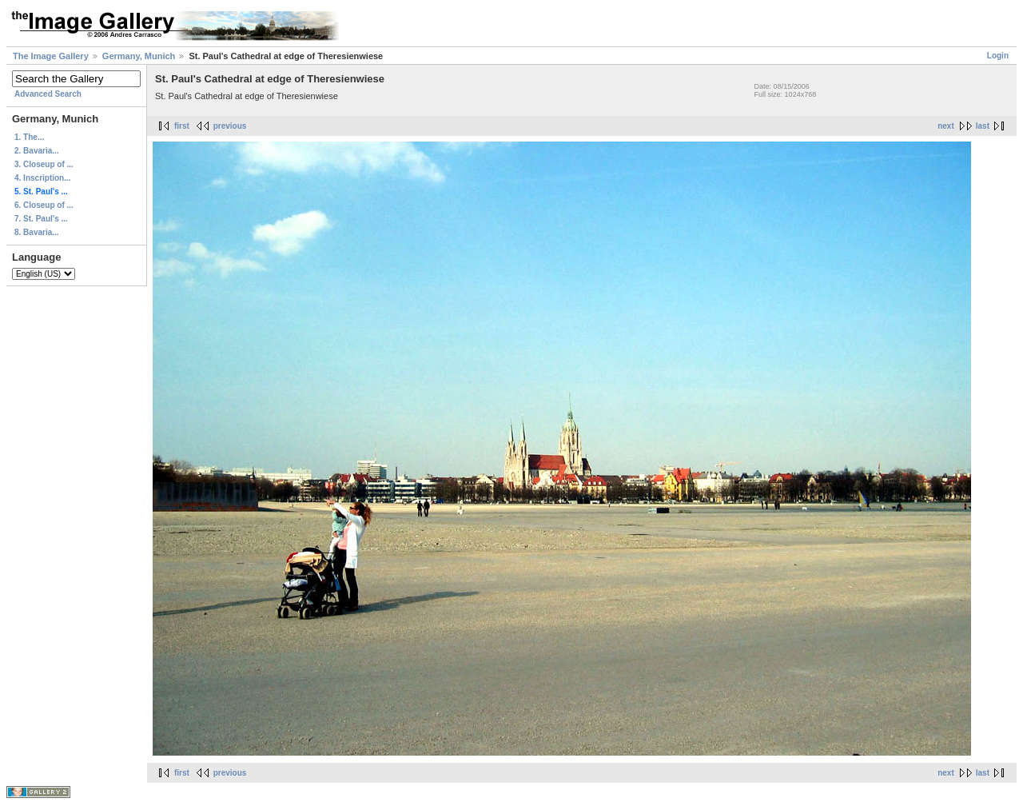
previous (230, 126)
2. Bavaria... (36, 150)
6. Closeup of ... (44, 205)
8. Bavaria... (36, 232)
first (181, 126)
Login (998, 55)
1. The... (29, 137)
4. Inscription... (42, 178)
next (945, 126)
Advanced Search (48, 94)
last (982, 126)
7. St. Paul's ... (41, 218)
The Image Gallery (51, 56)
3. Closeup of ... (44, 164)
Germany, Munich (138, 56)
